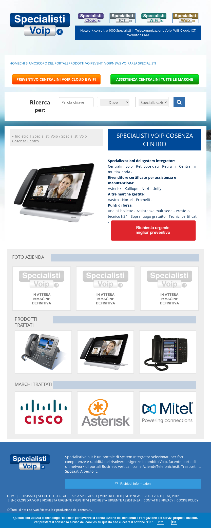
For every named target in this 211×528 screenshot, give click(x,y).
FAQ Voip (172, 496)
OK (174, 522)
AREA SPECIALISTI (142, 63)
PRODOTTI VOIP (80, 63)
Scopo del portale (53, 496)
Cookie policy (187, 500)
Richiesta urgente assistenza (116, 500)
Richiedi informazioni (133, 484)
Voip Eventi (153, 496)
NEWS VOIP (120, 63)
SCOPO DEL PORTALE (52, 63)
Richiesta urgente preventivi (65, 500)
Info (160, 522)
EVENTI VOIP (102, 63)
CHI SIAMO (28, 63)
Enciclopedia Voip (24, 500)
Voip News (133, 496)
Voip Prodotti (111, 496)
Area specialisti (84, 496)
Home (11, 496)
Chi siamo (27, 496)
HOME (15, 63)
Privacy (167, 500)
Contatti (151, 500)
